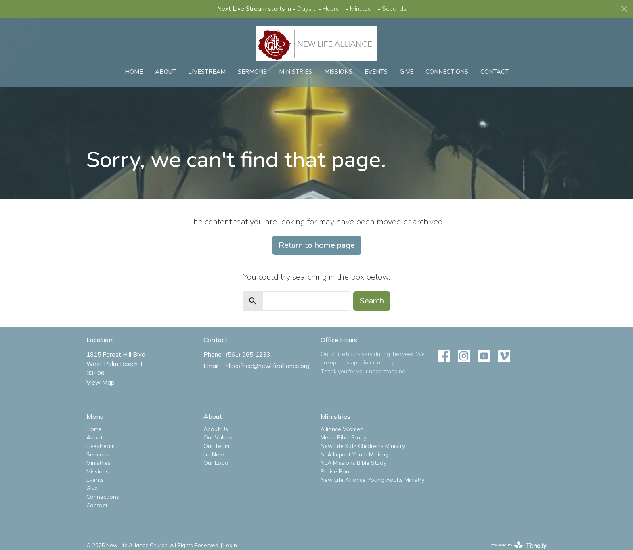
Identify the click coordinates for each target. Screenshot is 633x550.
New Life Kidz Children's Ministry (363, 446)
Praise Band (337, 471)
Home (134, 72)
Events (376, 72)
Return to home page (317, 245)
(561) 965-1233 (248, 354)
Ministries (295, 72)
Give (406, 72)
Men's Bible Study (344, 437)
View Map (100, 382)
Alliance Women (342, 429)
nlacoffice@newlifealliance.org (268, 366)
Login (230, 545)
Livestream (207, 72)
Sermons (252, 72)
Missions (338, 72)
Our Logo (215, 462)
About (165, 72)
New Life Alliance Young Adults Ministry (372, 479)
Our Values (218, 437)
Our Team (216, 446)
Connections (446, 72)
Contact (494, 72)
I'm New (213, 454)
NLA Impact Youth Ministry (355, 454)
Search (372, 300)
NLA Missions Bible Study (353, 462)
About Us (215, 429)
